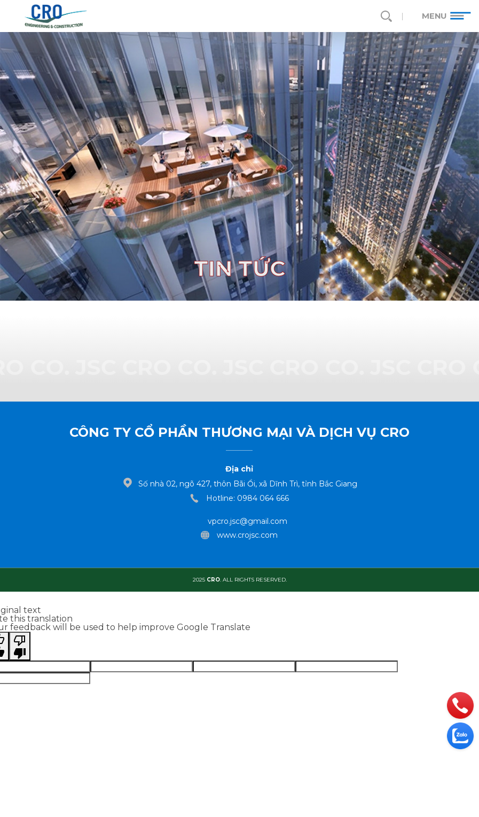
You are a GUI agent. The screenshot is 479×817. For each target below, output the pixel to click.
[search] (385, 16)
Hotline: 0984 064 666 (247, 498)
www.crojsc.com (247, 535)
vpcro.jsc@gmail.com (247, 521)
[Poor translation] (19, 646)
